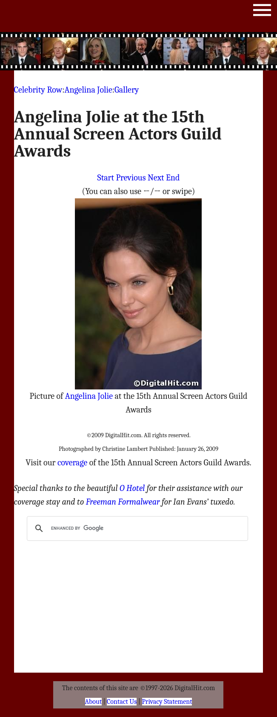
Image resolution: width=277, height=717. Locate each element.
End (173, 178)
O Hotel (132, 488)
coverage (72, 462)
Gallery (126, 90)
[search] (136, 528)
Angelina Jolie (88, 90)
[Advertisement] (159, 51)
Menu (262, 11)
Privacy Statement (167, 701)
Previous (131, 178)
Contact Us (122, 701)
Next (156, 178)
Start (105, 178)
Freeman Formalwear (123, 502)
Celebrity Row (38, 90)
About (93, 701)
